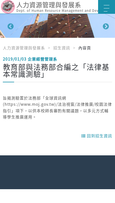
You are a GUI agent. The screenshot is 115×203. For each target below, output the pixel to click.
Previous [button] (10, 26)
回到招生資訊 (96, 135)
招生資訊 (61, 47)
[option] (57, 26)
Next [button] (105, 26)
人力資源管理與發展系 (24, 47)
